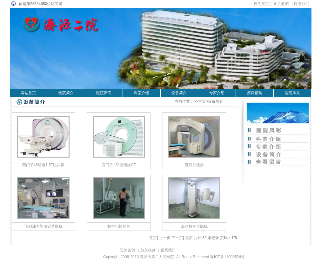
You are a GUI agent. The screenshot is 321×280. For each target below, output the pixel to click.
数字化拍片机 (118, 226)
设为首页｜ (263, 4)
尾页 (189, 238)
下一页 (177, 238)
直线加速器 (194, 165)
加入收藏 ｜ (284, 4)
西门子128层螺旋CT (119, 165)
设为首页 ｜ (121, 250)
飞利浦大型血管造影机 (43, 226)
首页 (202, 101)
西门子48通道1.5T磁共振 (43, 165)
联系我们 (302, 4)
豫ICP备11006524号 (227, 257)
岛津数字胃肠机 (194, 226)
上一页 (165, 238)
